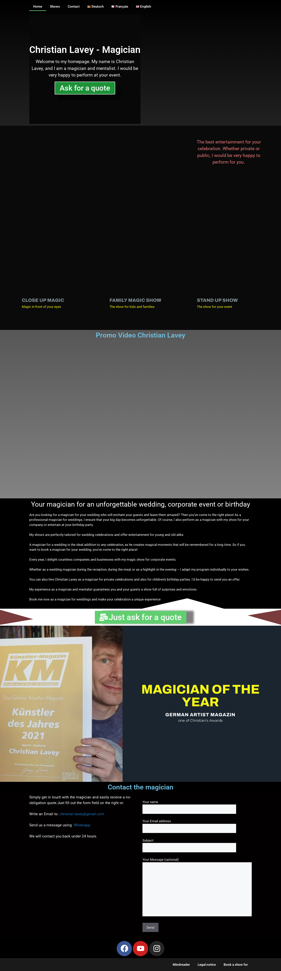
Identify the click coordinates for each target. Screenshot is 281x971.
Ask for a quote (85, 88)
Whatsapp (82, 825)
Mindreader (181, 965)
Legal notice (207, 965)
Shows (55, 6)
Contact (74, 6)
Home (37, 6)
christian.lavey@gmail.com (82, 814)
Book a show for (236, 965)
